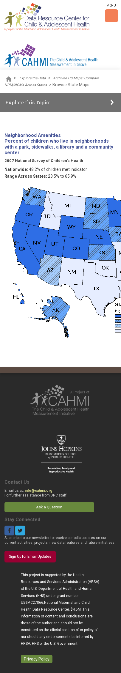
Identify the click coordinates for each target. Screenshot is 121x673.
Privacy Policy (36, 659)
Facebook (9, 530)
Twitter (20, 530)
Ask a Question (49, 507)
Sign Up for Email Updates (30, 556)
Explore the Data (32, 78)
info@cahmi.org (38, 490)
